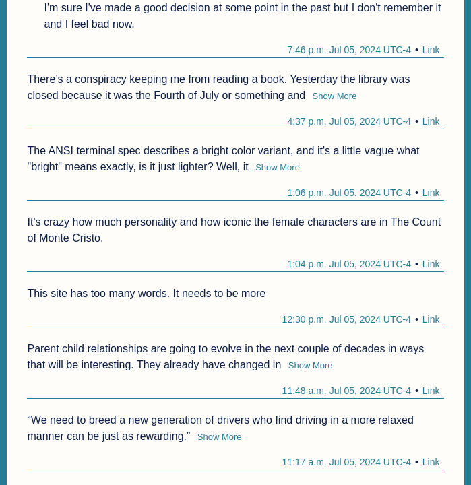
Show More (335, 96)
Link (431, 49)
